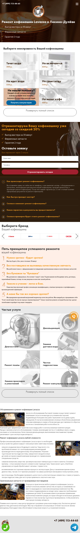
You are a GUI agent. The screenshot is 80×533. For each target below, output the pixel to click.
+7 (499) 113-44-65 (11, 3)
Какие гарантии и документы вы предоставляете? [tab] (31, 210)
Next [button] (77, 236)
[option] (11, 236)
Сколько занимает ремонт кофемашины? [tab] (26, 203)
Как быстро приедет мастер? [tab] (21, 197)
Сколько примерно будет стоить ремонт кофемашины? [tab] (33, 216)
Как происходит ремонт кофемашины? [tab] (25, 181)
